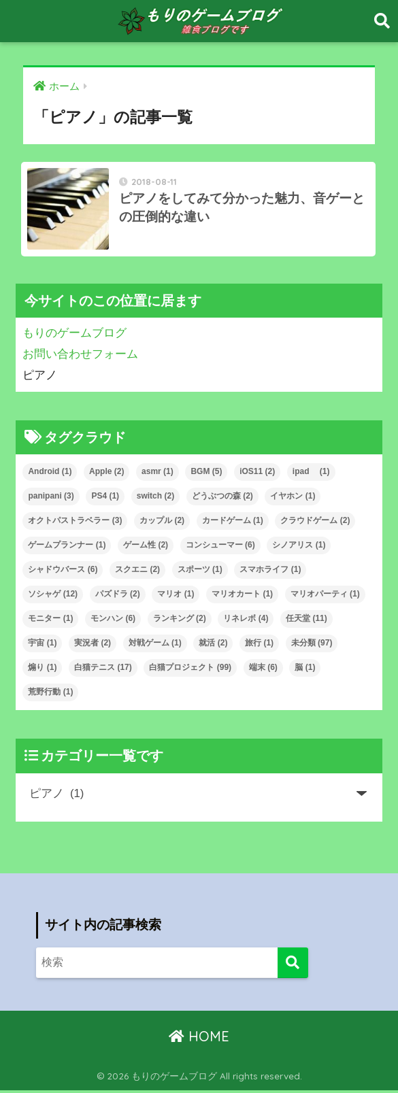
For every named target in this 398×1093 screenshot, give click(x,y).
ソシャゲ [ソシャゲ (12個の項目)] (53, 596)
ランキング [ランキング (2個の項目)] (179, 621)
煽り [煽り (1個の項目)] (42, 669)
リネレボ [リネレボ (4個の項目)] (245, 621)
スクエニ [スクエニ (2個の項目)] (137, 572)
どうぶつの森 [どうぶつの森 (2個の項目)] (222, 498)
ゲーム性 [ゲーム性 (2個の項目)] (145, 547)
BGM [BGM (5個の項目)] (206, 474)
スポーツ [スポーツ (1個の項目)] (200, 572)
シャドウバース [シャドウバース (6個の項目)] (62, 572)
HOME (199, 1038)
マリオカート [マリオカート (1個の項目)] (242, 596)
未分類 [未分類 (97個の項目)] (312, 645)
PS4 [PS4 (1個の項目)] (105, 498)
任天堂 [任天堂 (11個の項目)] (306, 621)
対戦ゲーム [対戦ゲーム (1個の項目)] (155, 645)
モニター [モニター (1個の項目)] (50, 621)
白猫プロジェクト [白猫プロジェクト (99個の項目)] (190, 669)
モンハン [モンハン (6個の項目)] (112, 621)
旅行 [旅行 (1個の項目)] (259, 645)
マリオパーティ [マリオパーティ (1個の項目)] (325, 596)
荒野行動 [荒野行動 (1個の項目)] (50, 694)
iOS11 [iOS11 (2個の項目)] (257, 474)
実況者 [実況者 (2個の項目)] (92, 645)
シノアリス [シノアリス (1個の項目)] (298, 547)
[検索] (293, 964)
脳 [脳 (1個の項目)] (305, 669)
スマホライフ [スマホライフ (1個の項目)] (270, 572)
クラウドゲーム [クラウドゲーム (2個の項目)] (315, 523)
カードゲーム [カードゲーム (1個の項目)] (232, 523)
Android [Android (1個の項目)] (49, 474)
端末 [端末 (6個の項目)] (263, 669)
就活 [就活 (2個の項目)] (213, 645)
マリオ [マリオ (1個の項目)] (175, 596)
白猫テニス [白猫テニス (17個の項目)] (103, 669)
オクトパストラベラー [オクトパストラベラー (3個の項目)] (75, 523)
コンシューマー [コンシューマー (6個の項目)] (220, 547)
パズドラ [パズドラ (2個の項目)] (117, 596)
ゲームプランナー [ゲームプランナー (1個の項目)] (66, 547)
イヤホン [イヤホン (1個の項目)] (292, 498)
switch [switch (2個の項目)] (155, 498)
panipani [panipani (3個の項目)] (50, 498)
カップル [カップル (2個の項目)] (161, 523)
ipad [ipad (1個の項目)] (311, 474)
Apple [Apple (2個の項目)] (106, 474)
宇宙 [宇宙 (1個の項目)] (42, 645)
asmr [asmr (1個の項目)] (157, 474)
